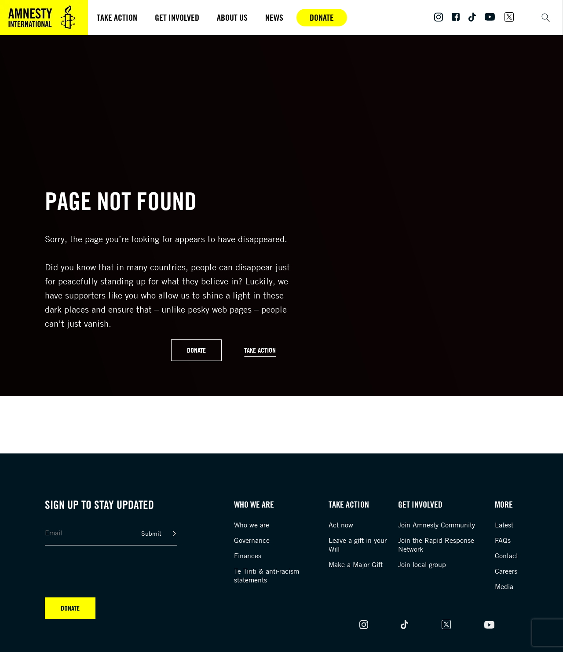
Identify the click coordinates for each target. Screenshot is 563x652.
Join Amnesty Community (436, 524)
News (274, 17)
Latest (504, 524)
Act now (341, 524)
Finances (247, 555)
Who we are (251, 524)
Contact (506, 555)
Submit (151, 533)
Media (504, 586)
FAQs (503, 540)
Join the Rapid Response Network (436, 544)
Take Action (260, 350)
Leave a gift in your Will (358, 544)
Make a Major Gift (356, 564)
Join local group (422, 564)
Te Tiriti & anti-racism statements (266, 575)
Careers (506, 571)
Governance (252, 540)
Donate (322, 17)
